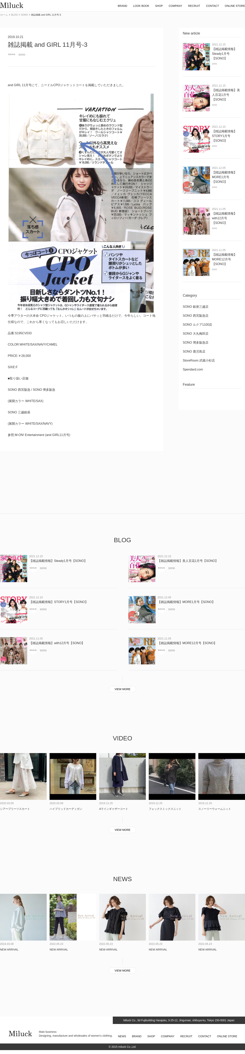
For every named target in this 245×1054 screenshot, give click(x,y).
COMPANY (167, 1036)
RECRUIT (186, 1036)
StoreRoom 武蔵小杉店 (199, 360)
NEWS (122, 1036)
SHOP (151, 1036)
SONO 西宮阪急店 (195, 315)
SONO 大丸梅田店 (195, 333)
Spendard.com (193, 369)
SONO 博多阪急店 (195, 342)
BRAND (137, 1036)
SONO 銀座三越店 (195, 306)
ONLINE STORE (227, 1036)
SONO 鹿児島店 (194, 351)
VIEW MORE (122, 689)
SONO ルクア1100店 (197, 324)
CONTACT (204, 1036)
